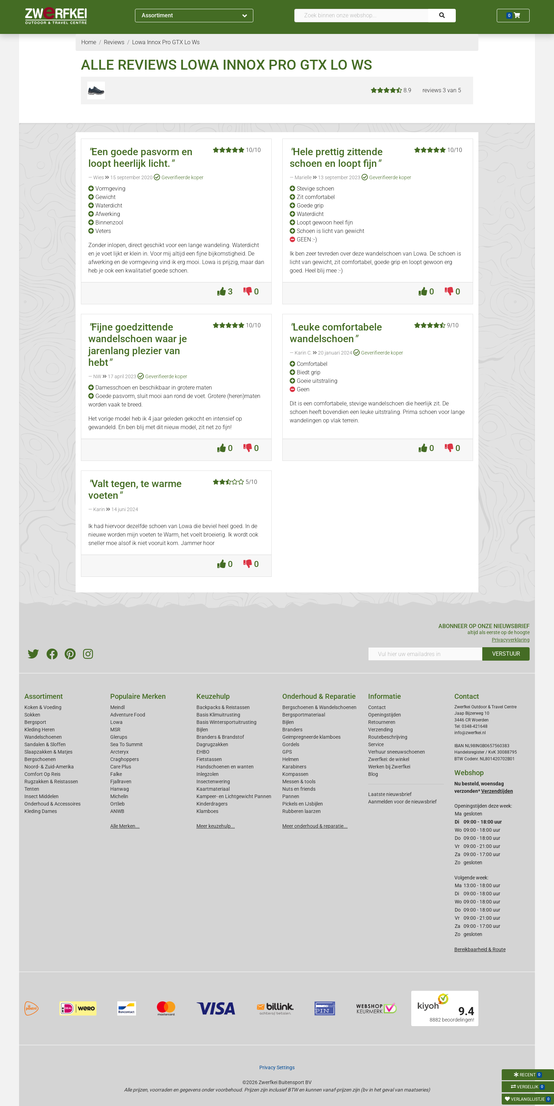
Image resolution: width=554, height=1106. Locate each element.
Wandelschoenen (43, 737)
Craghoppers (124, 759)
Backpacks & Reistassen (223, 707)
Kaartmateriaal (213, 789)
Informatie (384, 696)
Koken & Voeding (42, 707)
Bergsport (35, 722)
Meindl (117, 707)
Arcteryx (119, 752)
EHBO (203, 752)
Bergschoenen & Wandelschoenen (319, 707)
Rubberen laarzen (301, 811)
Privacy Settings (277, 1067)
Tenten (31, 789)
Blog (373, 774)
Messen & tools (299, 781)
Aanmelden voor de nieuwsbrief (402, 801)
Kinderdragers (212, 804)
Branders (292, 729)
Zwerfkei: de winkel (388, 759)
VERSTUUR (506, 653)
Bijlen (202, 729)
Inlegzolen (207, 774)
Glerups (118, 737)
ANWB (117, 811)
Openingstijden (384, 715)
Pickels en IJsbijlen (302, 804)
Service (376, 744)
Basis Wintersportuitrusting (226, 722)
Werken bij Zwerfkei (389, 766)
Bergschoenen (40, 759)
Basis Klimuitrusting (218, 715)
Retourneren (381, 722)
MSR (115, 729)
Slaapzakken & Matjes (48, 752)
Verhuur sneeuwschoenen (396, 752)
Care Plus (120, 766)
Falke (116, 774)
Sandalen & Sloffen (45, 744)
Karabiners (294, 766)
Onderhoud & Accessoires (52, 804)
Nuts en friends (299, 789)
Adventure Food (127, 715)
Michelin (119, 796)
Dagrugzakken (212, 744)
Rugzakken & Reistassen (51, 781)
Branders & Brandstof (220, 737)
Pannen (290, 796)
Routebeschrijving (387, 737)
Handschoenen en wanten (225, 766)
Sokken (32, 715)
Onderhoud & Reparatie (319, 696)
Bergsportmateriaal (303, 715)
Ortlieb (117, 804)
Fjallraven (120, 781)
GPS (287, 752)
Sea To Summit (126, 744)
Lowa (116, 722)
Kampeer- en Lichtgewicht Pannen (233, 796)
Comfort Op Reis (42, 774)
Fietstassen (209, 759)
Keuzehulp (213, 696)
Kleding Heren (39, 729)
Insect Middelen (41, 796)
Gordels (290, 744)
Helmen (290, 759)
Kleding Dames (40, 811)
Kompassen (295, 774)
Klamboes (207, 811)
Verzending (380, 729)
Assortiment (194, 15)
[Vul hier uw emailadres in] (425, 654)
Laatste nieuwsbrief (390, 794)
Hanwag (119, 789)
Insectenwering (213, 781)
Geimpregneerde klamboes (311, 737)
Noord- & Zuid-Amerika (49, 766)
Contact (377, 707)
